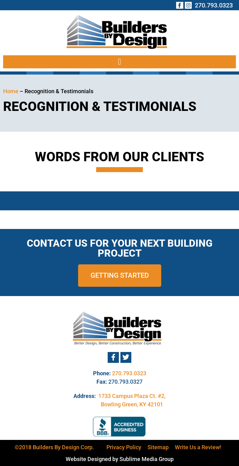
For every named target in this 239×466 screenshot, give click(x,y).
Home (10, 91)
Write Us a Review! (198, 447)
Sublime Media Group (147, 459)
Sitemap (158, 447)
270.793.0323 (129, 373)
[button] (119, 61)
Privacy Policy (123, 447)
